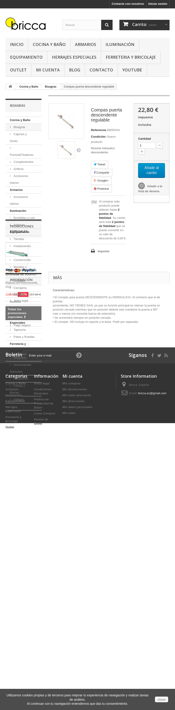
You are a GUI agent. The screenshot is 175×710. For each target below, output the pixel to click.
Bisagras (19, 127)
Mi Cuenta (48, 70)
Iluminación (120, 44)
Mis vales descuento (76, 649)
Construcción (22, 260)
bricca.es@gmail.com (152, 647)
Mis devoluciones (74, 643)
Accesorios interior (19, 179)
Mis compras (71, 637)
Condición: (98, 136)
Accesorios (20, 378)
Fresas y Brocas (17, 389)
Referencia (98, 130)
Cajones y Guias (18, 137)
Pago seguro (22, 579)
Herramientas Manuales (20, 368)
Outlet (18, 70)
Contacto (101, 70)
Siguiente (78, 150)
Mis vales (69, 667)
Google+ (101, 180)
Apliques (19, 225)
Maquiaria (20, 357)
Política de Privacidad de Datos (43, 657)
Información (21, 536)
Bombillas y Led (23, 218)
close (161, 699)
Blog (74, 70)
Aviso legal (20, 555)
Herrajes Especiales (74, 57)
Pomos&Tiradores (21, 155)
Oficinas (18, 309)
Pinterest (101, 188)
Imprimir (104, 251)
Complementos (23, 162)
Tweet (99, 164)
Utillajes (18, 399)
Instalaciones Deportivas (20, 249)
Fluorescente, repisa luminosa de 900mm (20, 470)
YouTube (132, 70)
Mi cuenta (72, 630)
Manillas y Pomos (18, 270)
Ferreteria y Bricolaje (131, 57)
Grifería (18, 169)
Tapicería (19, 329)
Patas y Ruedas (23, 337)
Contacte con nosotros (128, 3)
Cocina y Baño (49, 44)
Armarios (85, 44)
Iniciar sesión (157, 3)
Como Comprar (45, 667)
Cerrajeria (20, 288)
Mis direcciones (73, 655)
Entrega (18, 548)
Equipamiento (26, 57)
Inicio (16, 44)
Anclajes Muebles (17, 298)
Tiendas (18, 239)
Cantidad (144, 138)
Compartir (101, 172)
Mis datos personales (77, 661)
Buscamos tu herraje (27, 573)
